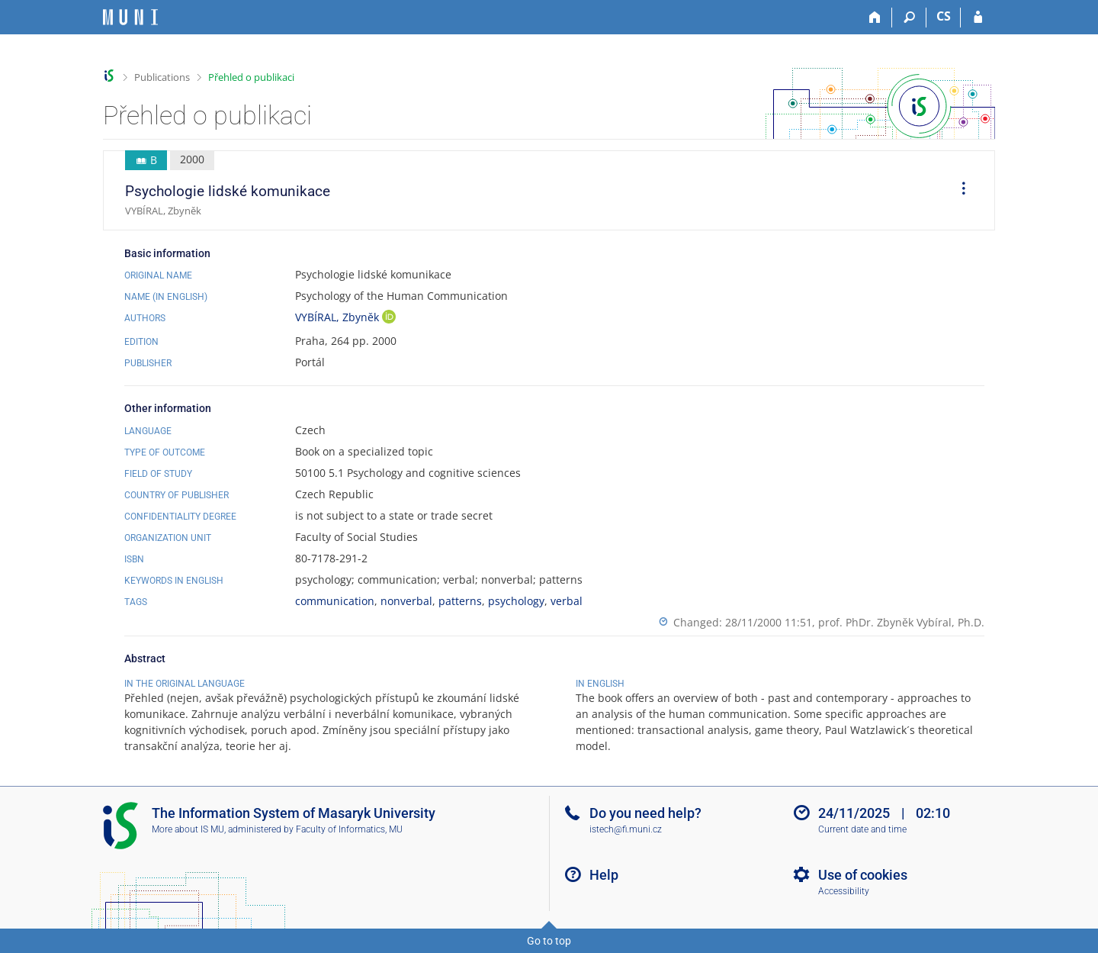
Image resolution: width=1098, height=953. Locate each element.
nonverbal (406, 601)
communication (334, 601)
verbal (567, 601)
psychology (516, 601)
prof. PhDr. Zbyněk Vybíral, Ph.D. (901, 622)
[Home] (875, 17)
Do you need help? (645, 813)
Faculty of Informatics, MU (349, 829)
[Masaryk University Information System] (130, 17)
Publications (162, 77)
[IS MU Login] (978, 17)
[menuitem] (958, 191)
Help (603, 875)
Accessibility (843, 891)
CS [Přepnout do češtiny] (943, 16)
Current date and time (862, 829)
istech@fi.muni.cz (625, 829)
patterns (460, 601)
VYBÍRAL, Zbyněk (338, 317)
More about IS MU (188, 829)
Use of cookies (862, 875)
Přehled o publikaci (251, 77)
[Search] (909, 17)
